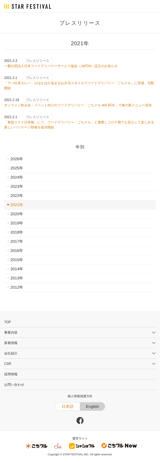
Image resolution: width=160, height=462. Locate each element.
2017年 (16, 241)
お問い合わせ (14, 384)
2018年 (16, 232)
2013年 (16, 278)
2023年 (16, 186)
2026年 (16, 159)
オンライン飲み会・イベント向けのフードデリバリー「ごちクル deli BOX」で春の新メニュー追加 (78, 105)
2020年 (16, 214)
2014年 (16, 269)
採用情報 (11, 374)
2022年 (16, 195)
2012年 (16, 287)
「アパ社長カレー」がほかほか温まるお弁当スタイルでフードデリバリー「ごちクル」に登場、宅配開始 (79, 85)
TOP (7, 322)
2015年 (16, 260)
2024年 (16, 177)
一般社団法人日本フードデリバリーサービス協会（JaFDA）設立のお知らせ (61, 66)
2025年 (16, 168)
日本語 (68, 406)
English (92, 406)
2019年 (16, 223)
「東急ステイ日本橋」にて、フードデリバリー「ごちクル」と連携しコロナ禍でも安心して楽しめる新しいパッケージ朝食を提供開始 (79, 124)
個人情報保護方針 (80, 396)
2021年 (16, 205)
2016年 (16, 250)
